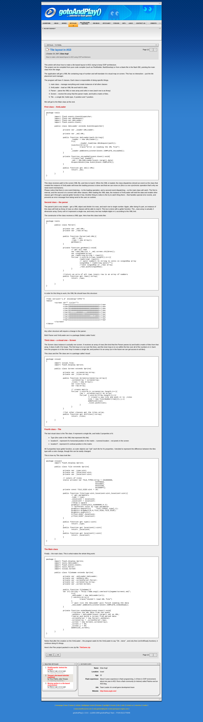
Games (71, 705)
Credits (144, 705)
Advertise (138, 705)
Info (118, 705)
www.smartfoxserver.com (83, 709)
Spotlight (106, 705)
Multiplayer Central (88, 705)
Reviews (99, 705)
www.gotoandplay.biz (100, 709)
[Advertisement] (101, 34)
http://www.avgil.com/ (108, 691)
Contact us (129, 705)
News (66, 705)
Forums (113, 705)
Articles (78, 705)
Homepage (59, 705)
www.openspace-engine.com (118, 709)
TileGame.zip (85, 647)
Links (123, 705)
